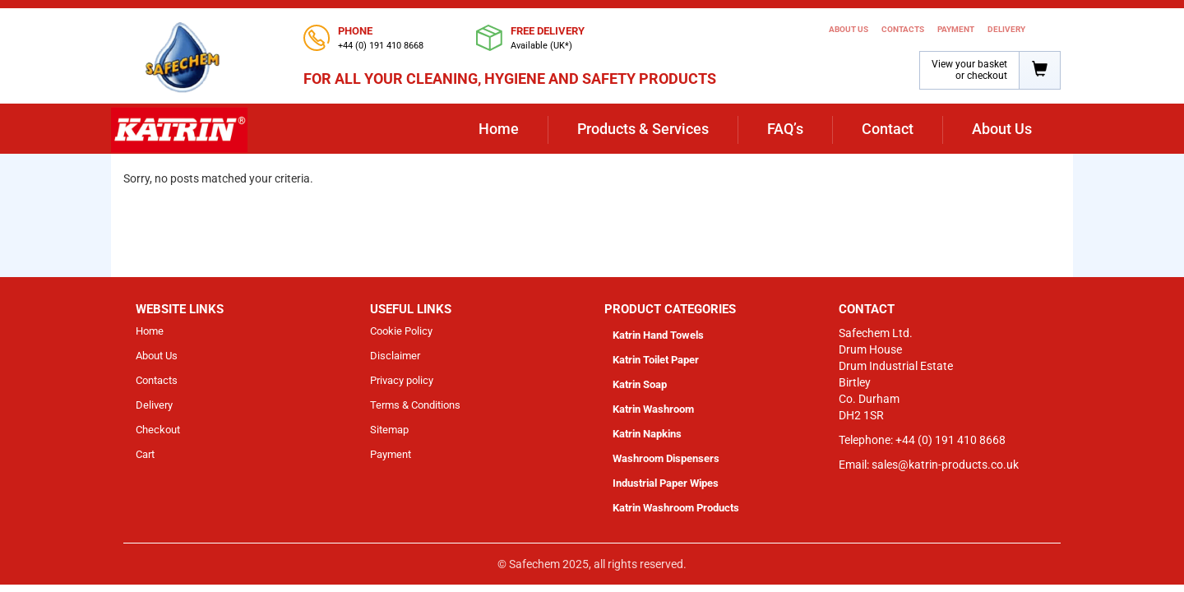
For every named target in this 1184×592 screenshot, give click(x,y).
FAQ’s (785, 128)
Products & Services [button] (643, 128)
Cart (145, 454)
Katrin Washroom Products (676, 508)
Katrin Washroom (653, 409)
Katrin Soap (640, 384)
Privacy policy (401, 380)
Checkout (158, 429)
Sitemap (389, 429)
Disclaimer (395, 355)
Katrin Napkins (647, 434)
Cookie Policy (401, 331)
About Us (848, 29)
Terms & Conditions (415, 405)
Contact (887, 128)
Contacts (902, 29)
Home (499, 128)
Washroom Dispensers (666, 458)
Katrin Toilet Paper (656, 360)
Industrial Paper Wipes (666, 483)
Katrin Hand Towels (658, 335)
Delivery (1006, 29)
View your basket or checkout (969, 69)
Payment (955, 29)
